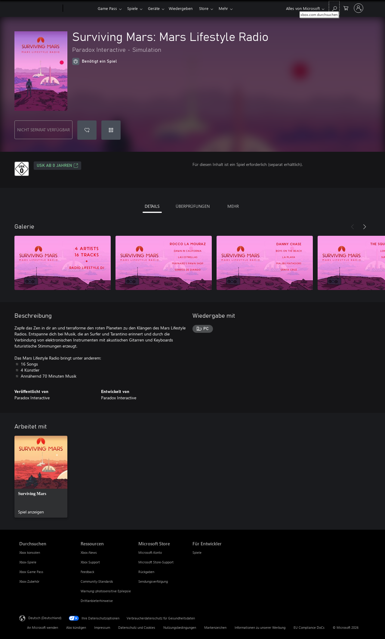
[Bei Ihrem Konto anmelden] (358, 8)
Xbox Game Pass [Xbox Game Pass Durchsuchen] (31, 572)
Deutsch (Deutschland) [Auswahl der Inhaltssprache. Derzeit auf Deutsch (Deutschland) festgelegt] (44, 618)
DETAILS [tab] (152, 206)
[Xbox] (79, 8)
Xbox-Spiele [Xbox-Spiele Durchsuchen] (27, 562)
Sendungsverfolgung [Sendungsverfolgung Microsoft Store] (153, 581)
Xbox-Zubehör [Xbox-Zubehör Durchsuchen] (29, 581)
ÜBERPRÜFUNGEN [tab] (193, 206)
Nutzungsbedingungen (179, 627)
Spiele (133, 8)
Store (208, 8)
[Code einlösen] (111, 130)
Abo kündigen (76, 627)
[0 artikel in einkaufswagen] (345, 8)
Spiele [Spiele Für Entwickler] (197, 552)
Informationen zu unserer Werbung (260, 627)
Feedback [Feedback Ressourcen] (87, 572)
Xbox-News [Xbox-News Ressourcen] (89, 552)
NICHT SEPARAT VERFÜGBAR (43, 129)
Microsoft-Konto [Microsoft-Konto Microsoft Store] (150, 552)
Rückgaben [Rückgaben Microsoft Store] (146, 572)
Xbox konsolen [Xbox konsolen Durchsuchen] (29, 552)
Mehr (229, 8)
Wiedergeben (184, 8)
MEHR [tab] (233, 206)
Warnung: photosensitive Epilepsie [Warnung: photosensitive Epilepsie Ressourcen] (106, 591)
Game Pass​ (107, 8)
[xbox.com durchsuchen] (334, 7)
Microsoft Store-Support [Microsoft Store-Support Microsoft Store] (156, 562)
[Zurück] (352, 227)
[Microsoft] (39, 8)
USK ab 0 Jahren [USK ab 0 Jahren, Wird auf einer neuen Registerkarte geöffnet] (57, 165)
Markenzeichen (215, 627)
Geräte (156, 8)
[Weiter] (365, 227)
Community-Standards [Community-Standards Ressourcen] (97, 581)
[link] (40, 477)
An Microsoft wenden (42, 627)
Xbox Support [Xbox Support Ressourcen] (90, 562)
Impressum (102, 627)
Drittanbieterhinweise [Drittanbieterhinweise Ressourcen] (97, 601)
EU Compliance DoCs (309, 627)
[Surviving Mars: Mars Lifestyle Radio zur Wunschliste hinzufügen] (87, 130)
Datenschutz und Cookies (136, 627)
